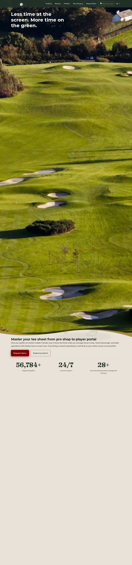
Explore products (40, 353)
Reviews (58, 4)
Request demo (91, 4)
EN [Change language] (117, 4)
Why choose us (78, 4)
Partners (67, 4)
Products (49, 4)
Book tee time (106, 4)
